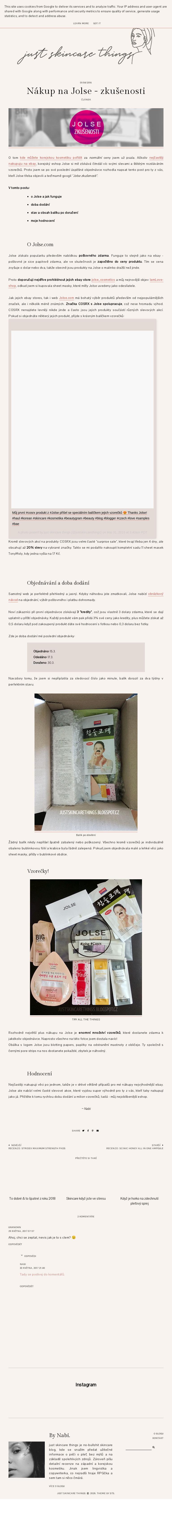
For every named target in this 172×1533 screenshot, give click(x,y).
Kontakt (158, 1472)
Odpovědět (15, 1244)
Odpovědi (30, 1256)
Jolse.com (66, 298)
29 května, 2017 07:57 (21, 1231)
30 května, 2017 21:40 (32, 1268)
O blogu (158, 1467)
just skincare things (71, 1527)
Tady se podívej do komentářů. (42, 1274)
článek (86, 99)
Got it (97, 23)
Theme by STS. (106, 1527)
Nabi (23, 1264)
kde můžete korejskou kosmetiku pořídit (51, 158)
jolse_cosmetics (103, 280)
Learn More (81, 23)
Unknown (15, 1227)
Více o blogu (57, 1520)
